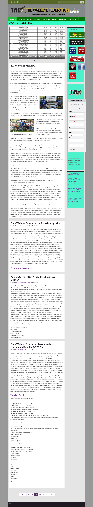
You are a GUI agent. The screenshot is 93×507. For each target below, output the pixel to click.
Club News (17, 68)
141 (28, 494)
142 (32, 494)
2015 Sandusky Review (22, 65)
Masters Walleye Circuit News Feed (74, 174)
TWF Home (12, 19)
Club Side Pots (73, 19)
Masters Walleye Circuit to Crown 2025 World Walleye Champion (75, 199)
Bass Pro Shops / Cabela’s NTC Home (38, 19)
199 (51, 494)
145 (44, 494)
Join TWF (21, 19)
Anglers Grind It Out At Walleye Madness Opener (32, 278)
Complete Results (15, 165)
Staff (13, 68)
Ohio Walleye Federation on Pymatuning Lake (35, 223)
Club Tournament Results (25, 68)
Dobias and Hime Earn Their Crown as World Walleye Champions (74, 189)
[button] (12, 43)
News (54, 19)
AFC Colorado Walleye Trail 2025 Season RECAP (33, 56)
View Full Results (17, 395)
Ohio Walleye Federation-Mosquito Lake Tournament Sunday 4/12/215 (32, 345)
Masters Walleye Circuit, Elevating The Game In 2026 (74, 179)
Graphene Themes (20, 505)
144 (40, 494)
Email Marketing (73, 158)
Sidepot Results (23, 349)
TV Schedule (62, 19)
